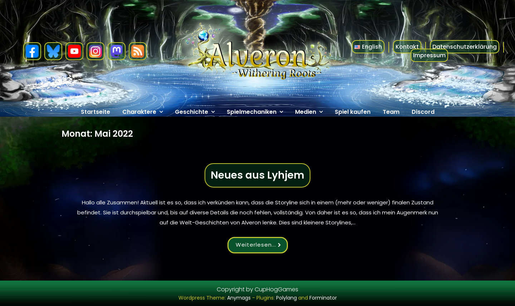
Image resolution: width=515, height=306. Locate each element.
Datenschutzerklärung (464, 47)
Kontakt (407, 47)
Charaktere (139, 112)
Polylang (286, 297)
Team (391, 112)
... (276, 244)
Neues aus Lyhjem (257, 175)
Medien (305, 112)
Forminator (323, 297)
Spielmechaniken (251, 112)
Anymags (239, 297)
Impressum (429, 55)
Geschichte (191, 112)
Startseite (95, 112)
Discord (423, 112)
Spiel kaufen (353, 112)
